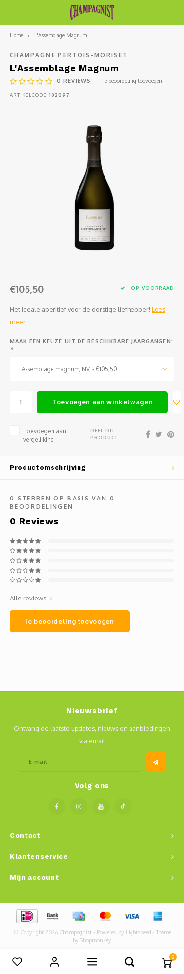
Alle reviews (31, 598)
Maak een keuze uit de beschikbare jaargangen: (91, 345)
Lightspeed (138, 932)
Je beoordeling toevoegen (132, 80)
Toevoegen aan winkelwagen (102, 402)
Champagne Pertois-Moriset (69, 55)
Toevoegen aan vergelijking (44, 435)
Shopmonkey (95, 940)
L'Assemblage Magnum (60, 35)
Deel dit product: (105, 433)
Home (16, 35)
